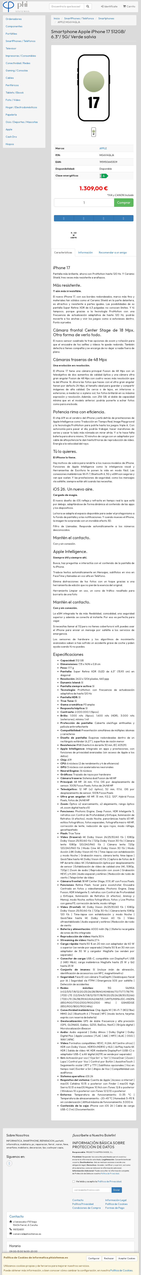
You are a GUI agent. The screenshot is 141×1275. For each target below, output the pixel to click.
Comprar (123, 202)
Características (63, 252)
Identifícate (109, 6)
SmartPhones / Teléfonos (20, 41)
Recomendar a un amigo (113, 252)
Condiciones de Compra (86, 1207)
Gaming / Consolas (17, 70)
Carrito (129, 6)
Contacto (78, 1200)
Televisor (11, 48)
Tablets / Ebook (15, 92)
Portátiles (11, 33)
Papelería (11, 114)
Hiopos (10, 144)
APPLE (103, 148)
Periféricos (12, 85)
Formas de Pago (114, 1207)
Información (85, 252)
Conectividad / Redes (18, 63)
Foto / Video (13, 100)
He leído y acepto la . (99, 1181)
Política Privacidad (82, 1204)
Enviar (116, 1190)
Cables (10, 77)
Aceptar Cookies (126, 1258)
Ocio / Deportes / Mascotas (22, 122)
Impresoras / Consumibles (21, 55)
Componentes (14, 26)
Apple (9, 129)
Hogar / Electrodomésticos (21, 107)
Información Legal (115, 1200)
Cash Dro (11, 136)
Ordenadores (14, 19)
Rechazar (109, 1258)
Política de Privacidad (110, 1173)
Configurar (94, 1258)
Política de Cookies (121, 1270)
